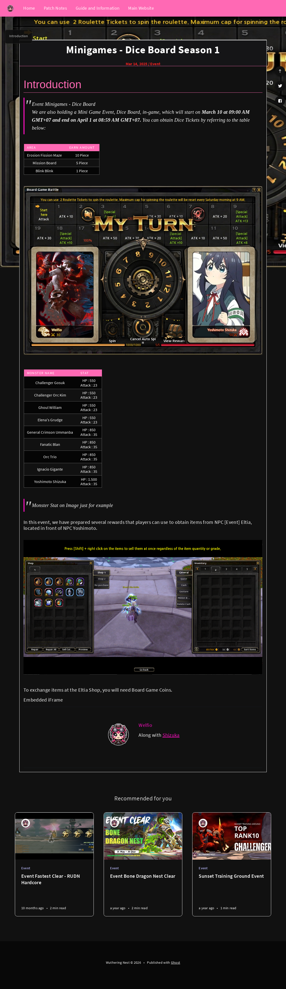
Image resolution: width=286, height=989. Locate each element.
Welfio (145, 725)
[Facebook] (280, 101)
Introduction (18, 36)
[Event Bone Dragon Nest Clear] (143, 894)
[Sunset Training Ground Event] (231, 894)
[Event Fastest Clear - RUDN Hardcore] (54, 894)
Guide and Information (97, 8)
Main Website (141, 8)
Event (155, 63)
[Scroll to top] (280, 71)
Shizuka (171, 735)
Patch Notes (55, 8)
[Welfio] (118, 734)
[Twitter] (280, 86)
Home (29, 8)
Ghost (175, 962)
